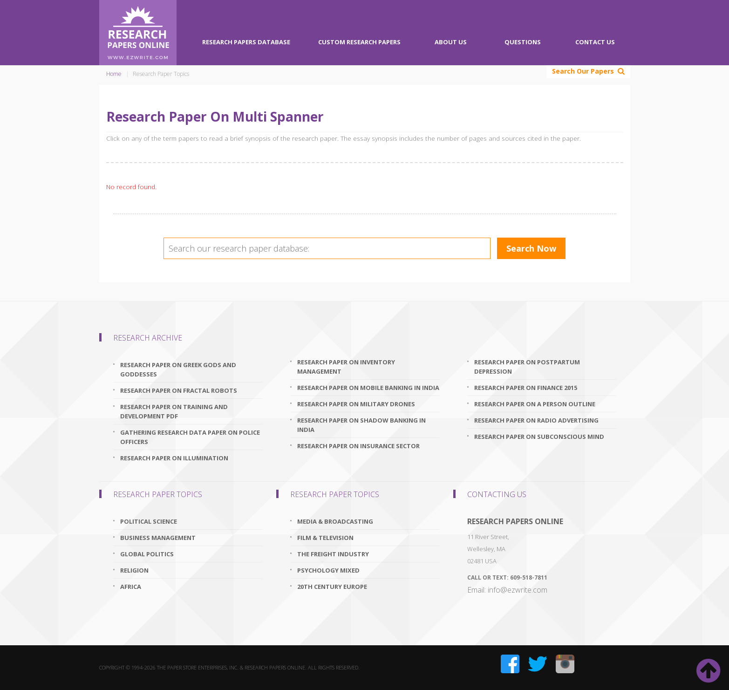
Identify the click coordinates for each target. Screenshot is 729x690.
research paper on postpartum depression (527, 367)
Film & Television (325, 537)
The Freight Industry (333, 554)
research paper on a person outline (534, 404)
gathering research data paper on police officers (190, 437)
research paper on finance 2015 (525, 387)
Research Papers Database (246, 42)
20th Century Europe (332, 586)
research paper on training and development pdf (174, 411)
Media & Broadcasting (335, 521)
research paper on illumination (174, 458)
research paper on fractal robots (178, 390)
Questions (522, 42)
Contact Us (595, 42)
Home (114, 74)
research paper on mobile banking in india (368, 387)
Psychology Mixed (328, 570)
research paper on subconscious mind (539, 436)
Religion (134, 570)
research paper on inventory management (346, 367)
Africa (130, 586)
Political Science (148, 521)
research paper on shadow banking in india (361, 425)
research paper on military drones (356, 404)
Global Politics (147, 554)
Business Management (158, 537)
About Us (451, 42)
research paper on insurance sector (358, 446)
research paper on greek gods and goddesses (178, 369)
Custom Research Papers (359, 42)
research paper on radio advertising (536, 420)
